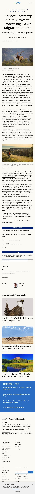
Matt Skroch (22, 283)
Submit (30, 260)
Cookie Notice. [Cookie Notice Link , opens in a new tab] (16, 489)
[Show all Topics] (27, 9)
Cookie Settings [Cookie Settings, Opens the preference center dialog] (17, 492)
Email (2, 258)
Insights (17, 439)
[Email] (15, 260)
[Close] (32, 485)
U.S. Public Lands (18, 295)
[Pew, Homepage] (18, 2)
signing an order (19, 113)
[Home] (13, 419)
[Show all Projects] (24, 11)
